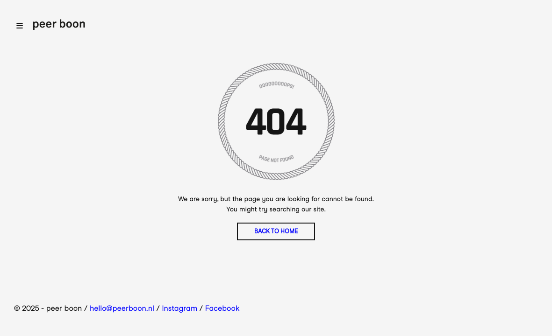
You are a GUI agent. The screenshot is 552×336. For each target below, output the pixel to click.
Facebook (222, 308)
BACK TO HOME (276, 231)
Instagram (180, 308)
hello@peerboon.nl (122, 308)
